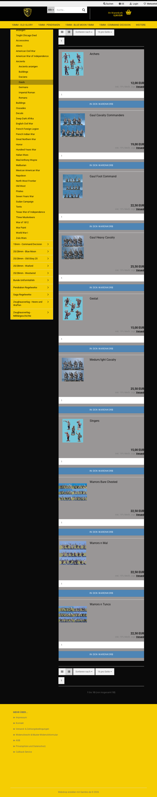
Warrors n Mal (99, 543)
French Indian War (25, 134)
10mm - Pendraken (49, 24)
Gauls (22, 82)
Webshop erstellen (67, 792)
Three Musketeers (25, 217)
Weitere (141, 24)
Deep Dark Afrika (25, 118)
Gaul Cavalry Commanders (107, 115)
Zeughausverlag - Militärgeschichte (22, 314)
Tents (19, 206)
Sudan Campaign (24, 201)
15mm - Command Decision (114, 24)
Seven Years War (25, 196)
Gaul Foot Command (103, 176)
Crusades (21, 108)
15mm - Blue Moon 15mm (79, 24)
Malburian (21, 165)
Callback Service (24, 752)
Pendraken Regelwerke (25, 287)
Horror (19, 144)
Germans (23, 87)
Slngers (94, 421)
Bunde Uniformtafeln (24, 280)
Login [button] (134, 4)
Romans (23, 97)
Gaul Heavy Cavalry (102, 237)
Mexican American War (28, 170)
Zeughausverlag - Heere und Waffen (27, 303)
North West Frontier (26, 181)
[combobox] (84, 32)
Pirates (19, 191)
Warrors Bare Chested (103, 482)
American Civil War (25, 51)
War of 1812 (22, 222)
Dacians (23, 76)
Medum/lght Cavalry (103, 359)
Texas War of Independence (30, 212)
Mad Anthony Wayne (26, 160)
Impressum (21, 717)
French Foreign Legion (27, 128)
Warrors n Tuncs (100, 604)
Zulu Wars (21, 238)
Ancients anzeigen (28, 66)
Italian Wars (22, 155)
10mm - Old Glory (22, 24)
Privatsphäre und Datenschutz (31, 746)
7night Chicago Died (26, 35)
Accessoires (22, 40)
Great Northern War (26, 139)
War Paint (21, 227)
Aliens (19, 45)
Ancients (20, 61)
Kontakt (20, 723)
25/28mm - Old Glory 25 (25, 258)
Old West (20, 186)
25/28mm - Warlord (23, 265)
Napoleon (21, 175)
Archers (94, 54)
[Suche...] (51, 10)
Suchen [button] (108, 4)
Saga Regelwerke (22, 294)
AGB (18, 740)
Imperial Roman (27, 92)
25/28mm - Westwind (24, 273)
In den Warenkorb (101, 104)
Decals (19, 113)
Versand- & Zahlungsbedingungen (32, 729)
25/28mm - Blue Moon (24, 251)
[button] (121, 4)
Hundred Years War (26, 149)
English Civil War (24, 123)
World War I (22, 232)
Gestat (94, 298)
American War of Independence (32, 56)
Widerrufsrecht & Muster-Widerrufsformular (37, 735)
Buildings (23, 71)
